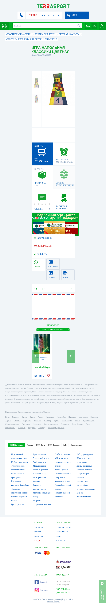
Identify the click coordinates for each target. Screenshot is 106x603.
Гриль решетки (17, 504)
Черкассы (37, 421)
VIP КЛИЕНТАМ (62, 532)
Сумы (56, 421)
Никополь (21, 428)
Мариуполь (83, 417)
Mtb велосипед (61, 458)
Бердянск (31, 428)
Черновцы (26, 424)
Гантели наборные (63, 473)
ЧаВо (65, 445)
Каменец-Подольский (56, 428)
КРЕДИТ (38, 540)
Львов (40, 417)
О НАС (58, 536)
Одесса (24, 417)
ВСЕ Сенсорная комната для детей (53, 329)
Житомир (47, 421)
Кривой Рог (61, 417)
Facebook (41, 582)
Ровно (77, 421)
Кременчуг (37, 424)
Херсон (8, 421)
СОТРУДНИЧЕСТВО (63, 527)
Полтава (17, 421)
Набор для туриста (84, 454)
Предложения (76, 445)
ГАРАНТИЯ (39, 536)
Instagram (41, 590)
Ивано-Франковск (51, 424)
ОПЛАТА (38, 532)
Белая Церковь (77, 424)
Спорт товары (82, 473)
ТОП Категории (17, 445)
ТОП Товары (53, 445)
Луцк (88, 424)
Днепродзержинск (12, 424)
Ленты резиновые (84, 466)
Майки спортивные (19, 462)
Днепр (32, 417)
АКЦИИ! (33, 15)
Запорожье (50, 417)
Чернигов (27, 421)
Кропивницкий (88, 421)
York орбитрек (39, 462)
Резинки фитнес (83, 497)
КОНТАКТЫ (60, 540)
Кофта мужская (61, 470)
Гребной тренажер (63, 454)
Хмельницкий (67, 421)
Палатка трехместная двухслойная (82, 481)
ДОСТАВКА (39, 527)
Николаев (72, 417)
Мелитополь (10, 428)
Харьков (15, 417)
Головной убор (39, 473)
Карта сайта (67, 599)
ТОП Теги (40, 445)
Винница (94, 417)
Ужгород (41, 428)
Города (30, 445)
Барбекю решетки (84, 470)
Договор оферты (53, 602)
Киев (7, 417)
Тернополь (65, 424)
